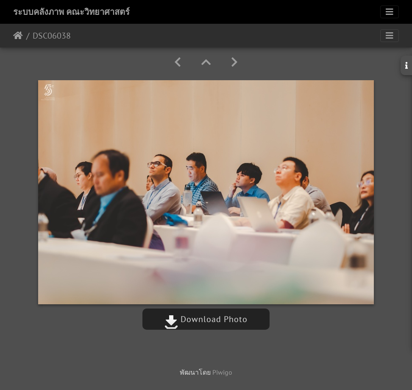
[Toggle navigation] (389, 12)
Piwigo (222, 372)
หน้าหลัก (18, 35)
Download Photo (206, 319)
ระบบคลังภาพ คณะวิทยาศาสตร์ (71, 11)
